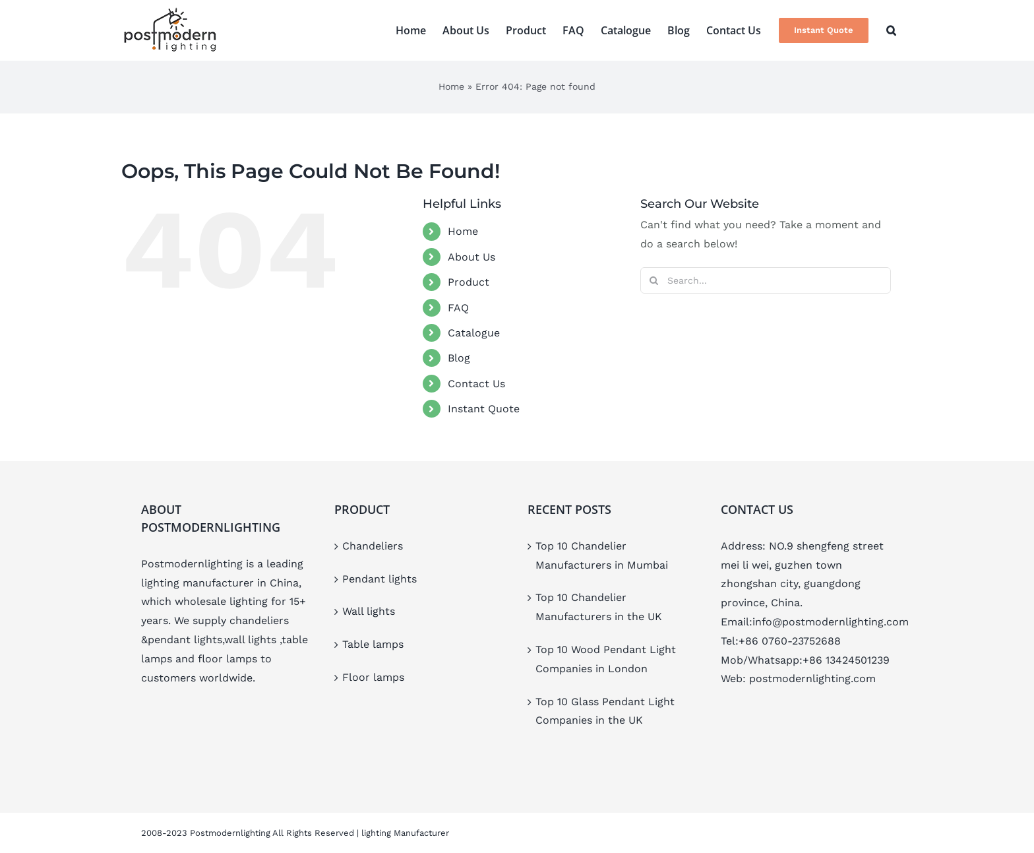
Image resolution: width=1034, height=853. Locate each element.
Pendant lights (379, 579)
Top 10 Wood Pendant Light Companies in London (605, 659)
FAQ (458, 307)
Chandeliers (372, 546)
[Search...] (765, 280)
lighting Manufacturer (405, 833)
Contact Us (476, 383)
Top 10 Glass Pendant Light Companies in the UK (605, 711)
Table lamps (373, 644)
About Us (471, 257)
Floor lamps (373, 677)
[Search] (653, 280)
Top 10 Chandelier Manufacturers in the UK (598, 607)
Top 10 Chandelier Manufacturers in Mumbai (601, 555)
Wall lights (368, 611)
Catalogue (474, 333)
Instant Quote (484, 408)
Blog (459, 358)
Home (451, 86)
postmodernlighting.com (812, 678)
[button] (891, 30)
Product (468, 282)
